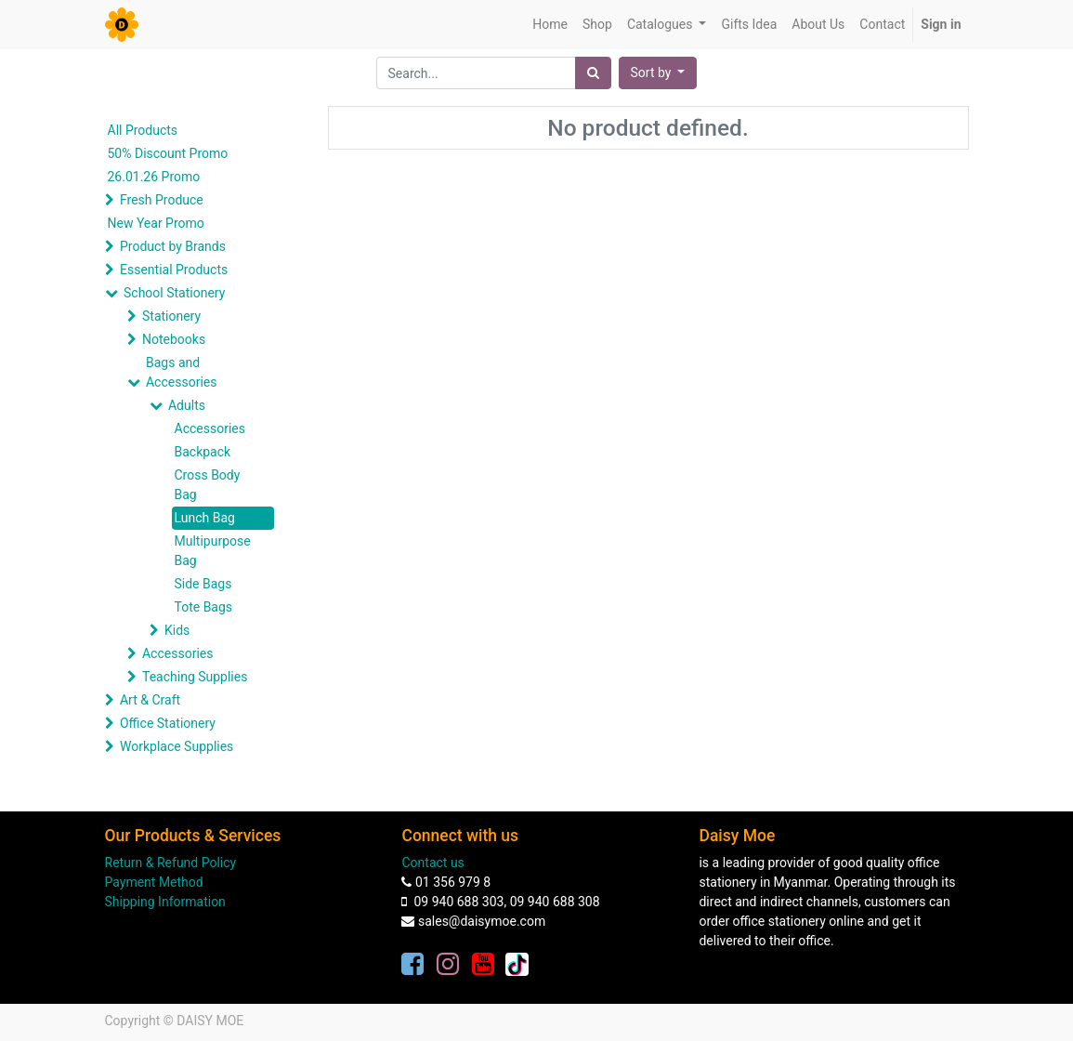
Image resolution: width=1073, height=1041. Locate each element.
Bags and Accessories (181, 372)
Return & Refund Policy (171, 862)
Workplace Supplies (176, 746)
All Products (143, 130)
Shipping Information (165, 901)
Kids (177, 630)
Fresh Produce (161, 199)
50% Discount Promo (168, 153)
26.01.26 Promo (154, 176)
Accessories (210, 428)
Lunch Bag (205, 517)
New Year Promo (156, 223)
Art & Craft (150, 699)
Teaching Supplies (194, 676)
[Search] (593, 73)
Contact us (432, 862)
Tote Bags (204, 607)
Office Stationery (168, 723)
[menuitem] (550, 24)
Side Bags (203, 583)
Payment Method (154, 882)
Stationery (171, 316)
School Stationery (174, 292)
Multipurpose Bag (213, 551)
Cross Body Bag (208, 485)
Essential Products (174, 269)
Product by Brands (173, 246)
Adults (186, 405)
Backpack (203, 451)
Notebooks (173, 339)
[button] (658, 73)
